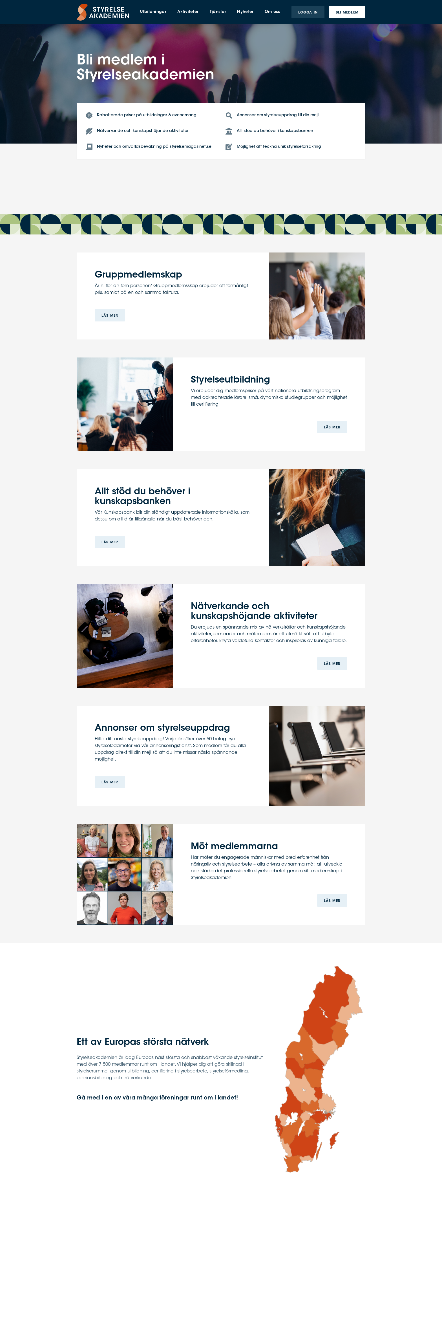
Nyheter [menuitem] (245, 12)
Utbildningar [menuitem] (153, 12)
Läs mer (109, 316)
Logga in (308, 12)
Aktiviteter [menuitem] (187, 12)
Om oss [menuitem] (272, 12)
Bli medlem (347, 12)
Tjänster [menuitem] (218, 12)
